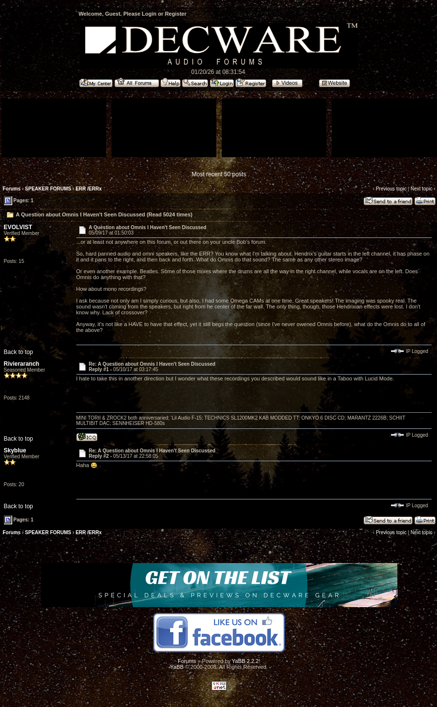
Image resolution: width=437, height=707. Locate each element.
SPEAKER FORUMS (48, 188)
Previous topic (391, 188)
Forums (12, 188)
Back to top (18, 352)
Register (175, 14)
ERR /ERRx (88, 188)
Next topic (421, 188)
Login (149, 14)
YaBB (177, 667)
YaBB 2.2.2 (245, 661)
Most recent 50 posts (219, 174)
